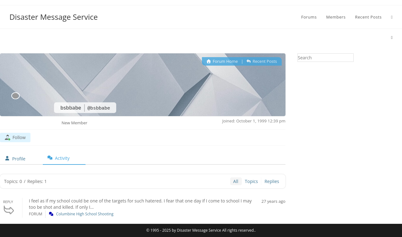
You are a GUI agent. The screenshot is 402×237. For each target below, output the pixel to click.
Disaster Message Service (53, 17)
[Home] (392, 37)
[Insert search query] (325, 57)
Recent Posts (262, 61)
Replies (271, 181)
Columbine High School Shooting (85, 214)
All (235, 181)
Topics (251, 181)
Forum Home (222, 61)
